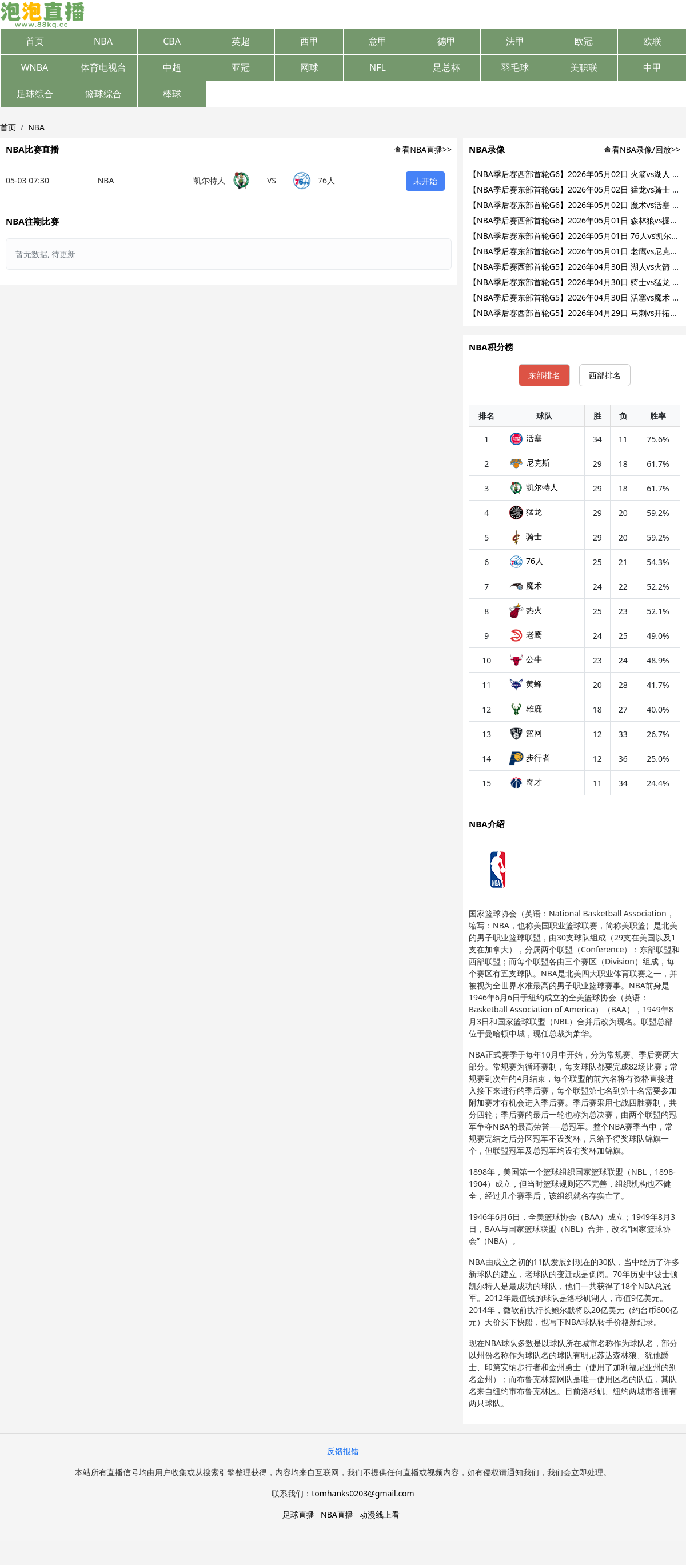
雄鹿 (525, 708)
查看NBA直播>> (423, 149)
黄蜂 (525, 683)
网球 (309, 67)
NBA (103, 41)
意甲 (378, 41)
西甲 (309, 41)
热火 (525, 610)
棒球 (172, 93)
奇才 (525, 782)
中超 (172, 67)
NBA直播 (337, 1514)
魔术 (525, 585)
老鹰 (525, 634)
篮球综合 (103, 93)
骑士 (525, 536)
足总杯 (446, 67)
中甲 (652, 67)
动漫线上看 (380, 1514)
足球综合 (35, 93)
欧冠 (584, 41)
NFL (377, 67)
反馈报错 (343, 1451)
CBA (172, 41)
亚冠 (241, 67)
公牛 (525, 659)
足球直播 (298, 1514)
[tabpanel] (574, 600)
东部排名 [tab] (544, 375)
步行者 (529, 757)
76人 (526, 560)
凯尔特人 (533, 487)
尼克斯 (529, 462)
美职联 (583, 67)
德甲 (446, 41)
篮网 (525, 732)
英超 (241, 41)
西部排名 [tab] (605, 375)
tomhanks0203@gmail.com (363, 1493)
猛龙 (525, 511)
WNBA (35, 67)
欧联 (652, 41)
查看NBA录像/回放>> (642, 149)
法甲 (515, 41)
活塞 (525, 438)
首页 (35, 41)
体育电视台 (103, 67)
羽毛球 (515, 67)
